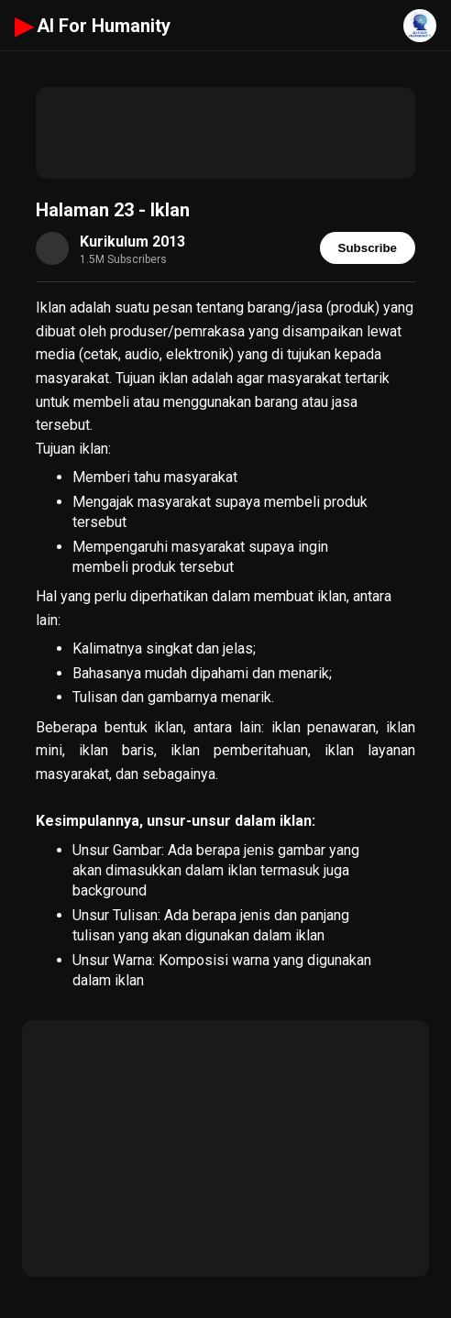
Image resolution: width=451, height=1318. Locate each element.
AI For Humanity (92, 25)
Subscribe (367, 248)
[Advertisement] (225, 133)
